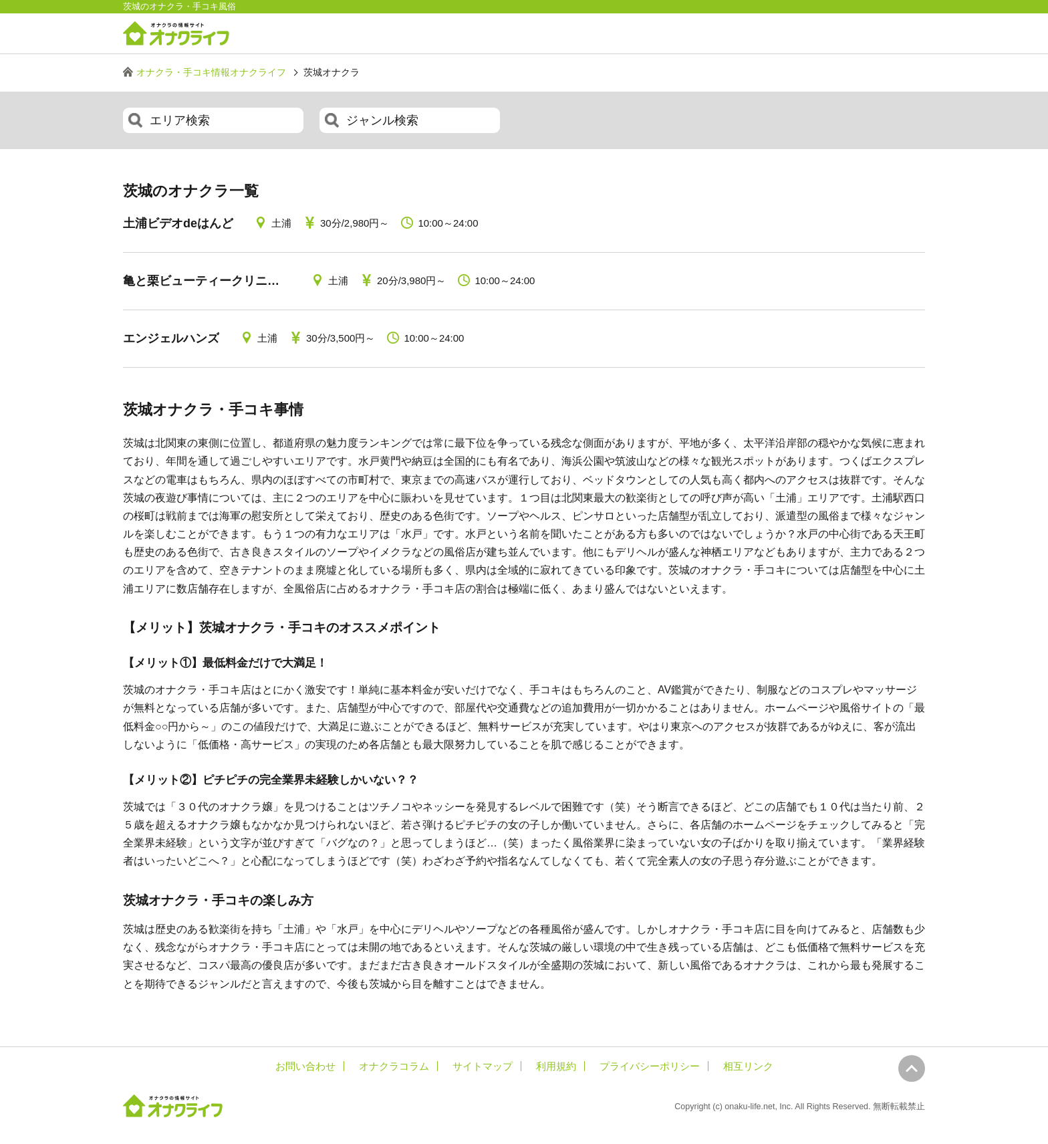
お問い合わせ (305, 1066)
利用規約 (556, 1066)
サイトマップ (482, 1066)
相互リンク (748, 1066)
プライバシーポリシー (650, 1066)
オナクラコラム (394, 1066)
